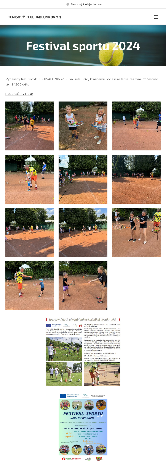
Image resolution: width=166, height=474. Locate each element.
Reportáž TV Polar (19, 94)
